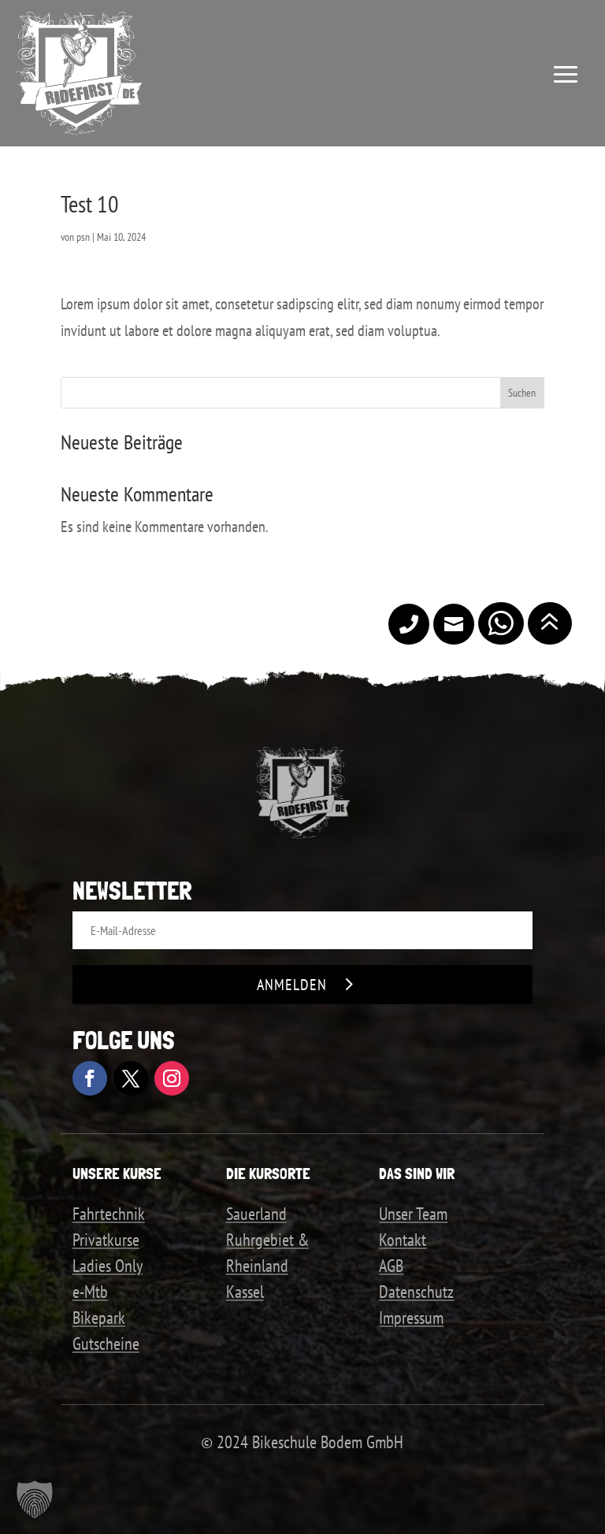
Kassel (245, 1292)
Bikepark (98, 1318)
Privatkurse (105, 1240)
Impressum (411, 1318)
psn (83, 237)
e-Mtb (90, 1292)
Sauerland (256, 1214)
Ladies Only (107, 1266)
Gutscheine (105, 1344)
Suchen (522, 393)
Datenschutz (416, 1292)
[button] (34, 1499)
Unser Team (413, 1214)
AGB (391, 1266)
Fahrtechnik (108, 1214)
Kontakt (402, 1240)
